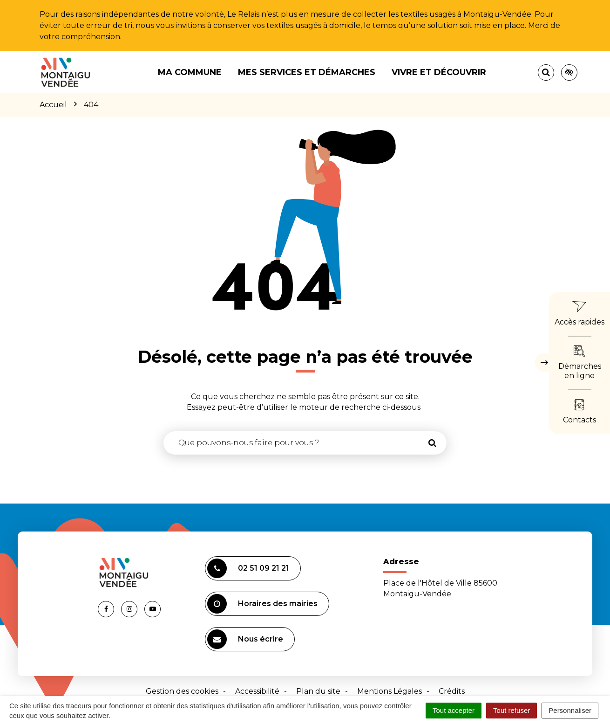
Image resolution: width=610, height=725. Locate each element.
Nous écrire (245, 639)
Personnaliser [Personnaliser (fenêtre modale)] (570, 710)
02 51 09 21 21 (248, 568)
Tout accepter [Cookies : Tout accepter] (453, 710)
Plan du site (318, 691)
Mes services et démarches (306, 72)
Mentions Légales (389, 691)
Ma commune (190, 72)
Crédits (452, 691)
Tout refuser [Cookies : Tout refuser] (511, 710)
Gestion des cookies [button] (182, 691)
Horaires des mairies (262, 604)
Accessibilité (257, 691)
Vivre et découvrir (439, 72)
